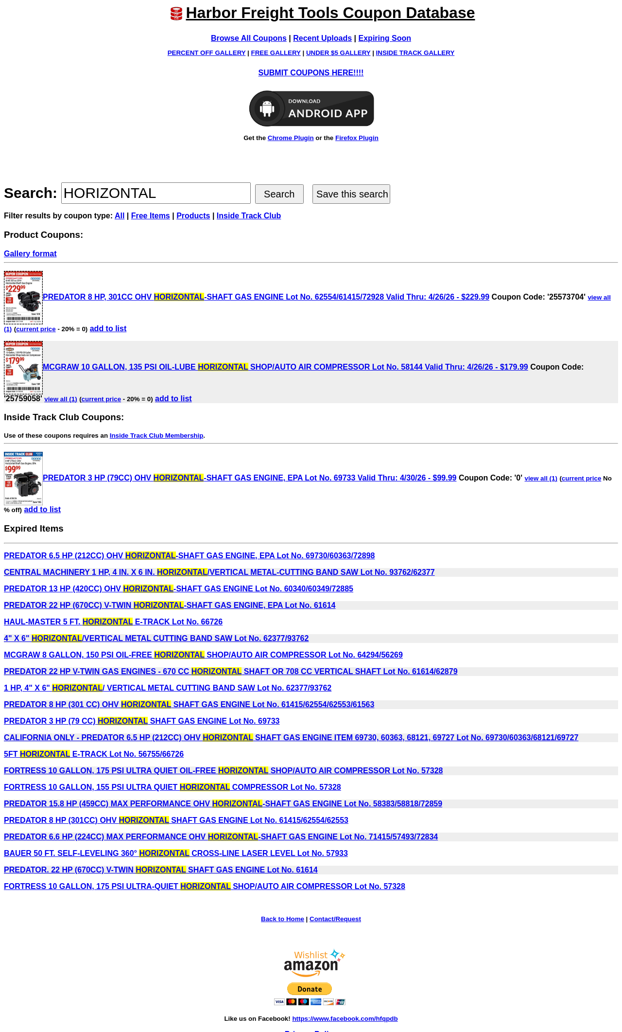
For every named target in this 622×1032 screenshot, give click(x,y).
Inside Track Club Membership (157, 435)
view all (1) (60, 399)
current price (35, 329)
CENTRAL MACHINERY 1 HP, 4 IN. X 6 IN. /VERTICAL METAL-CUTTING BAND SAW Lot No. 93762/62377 (219, 572)
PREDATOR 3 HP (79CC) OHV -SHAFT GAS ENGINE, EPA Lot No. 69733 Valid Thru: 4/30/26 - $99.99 (230, 478)
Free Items (150, 216)
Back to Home (282, 919)
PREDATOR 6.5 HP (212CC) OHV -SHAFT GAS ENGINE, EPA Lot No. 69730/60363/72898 (189, 556)
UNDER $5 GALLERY (338, 52)
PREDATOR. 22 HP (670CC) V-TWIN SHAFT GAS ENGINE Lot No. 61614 (161, 870)
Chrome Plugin (291, 138)
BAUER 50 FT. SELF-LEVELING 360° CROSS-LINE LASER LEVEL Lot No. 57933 (176, 853)
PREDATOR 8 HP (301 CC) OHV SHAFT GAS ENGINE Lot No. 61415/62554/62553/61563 (189, 704)
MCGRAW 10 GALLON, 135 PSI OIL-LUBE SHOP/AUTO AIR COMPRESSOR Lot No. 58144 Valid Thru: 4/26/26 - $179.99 (266, 367)
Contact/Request (335, 919)
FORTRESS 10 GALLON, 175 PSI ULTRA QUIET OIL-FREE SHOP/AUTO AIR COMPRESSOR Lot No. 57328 (223, 770)
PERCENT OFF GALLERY (207, 52)
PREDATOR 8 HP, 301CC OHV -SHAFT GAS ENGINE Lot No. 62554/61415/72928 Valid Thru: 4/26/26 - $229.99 (246, 297)
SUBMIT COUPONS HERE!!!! (311, 73)
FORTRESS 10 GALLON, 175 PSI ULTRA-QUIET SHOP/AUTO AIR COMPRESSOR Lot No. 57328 (204, 886)
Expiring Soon (385, 38)
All (119, 216)
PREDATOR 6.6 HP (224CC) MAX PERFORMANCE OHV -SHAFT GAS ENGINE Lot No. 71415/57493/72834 (221, 837)
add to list (108, 328)
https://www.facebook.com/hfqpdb (344, 1018)
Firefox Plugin (357, 138)
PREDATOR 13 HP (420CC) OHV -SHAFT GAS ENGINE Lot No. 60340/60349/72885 (178, 589)
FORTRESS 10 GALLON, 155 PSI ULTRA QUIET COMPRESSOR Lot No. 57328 (172, 787)
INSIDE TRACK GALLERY (415, 52)
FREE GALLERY (276, 52)
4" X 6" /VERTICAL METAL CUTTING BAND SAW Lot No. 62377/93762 (156, 638)
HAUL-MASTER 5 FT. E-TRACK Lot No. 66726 (113, 622)
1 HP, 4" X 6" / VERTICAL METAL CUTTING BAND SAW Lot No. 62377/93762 (167, 688)
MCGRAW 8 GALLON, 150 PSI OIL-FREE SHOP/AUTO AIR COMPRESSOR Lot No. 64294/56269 (203, 655)
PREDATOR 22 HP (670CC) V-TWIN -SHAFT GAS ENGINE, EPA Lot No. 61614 (169, 605)
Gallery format (30, 253)
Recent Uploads (322, 38)
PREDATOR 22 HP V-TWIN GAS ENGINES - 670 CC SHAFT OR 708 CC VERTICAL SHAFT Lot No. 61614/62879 (231, 671)
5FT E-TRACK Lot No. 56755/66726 (94, 754)
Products (193, 216)
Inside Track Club (249, 216)
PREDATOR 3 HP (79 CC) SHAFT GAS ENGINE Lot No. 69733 (142, 721)
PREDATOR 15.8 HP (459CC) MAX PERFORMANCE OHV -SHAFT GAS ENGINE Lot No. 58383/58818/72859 (223, 804)
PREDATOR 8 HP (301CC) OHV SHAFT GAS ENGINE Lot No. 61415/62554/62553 (176, 820)
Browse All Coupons (249, 38)
